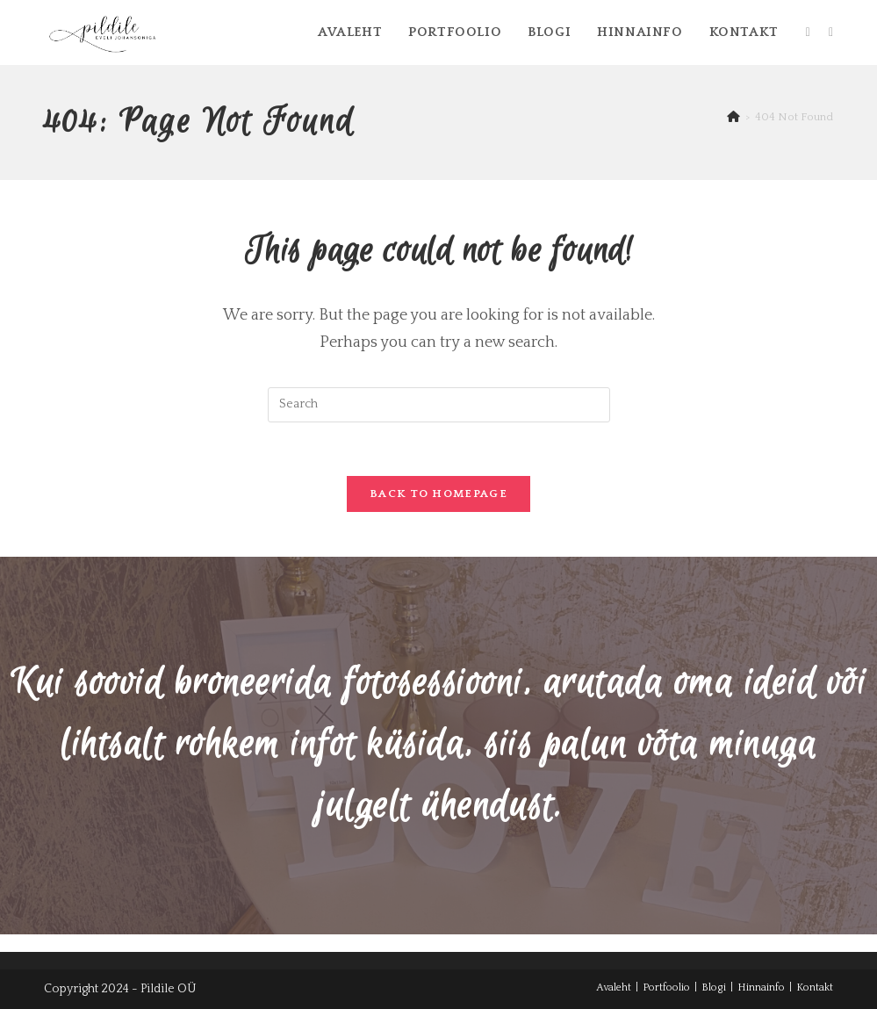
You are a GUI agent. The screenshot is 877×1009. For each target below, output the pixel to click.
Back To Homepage (438, 493)
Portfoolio (666, 987)
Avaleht (613, 987)
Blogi (713, 987)
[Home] (733, 117)
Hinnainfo (761, 987)
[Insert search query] (439, 404)
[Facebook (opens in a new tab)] (808, 32)
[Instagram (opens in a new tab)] (831, 32)
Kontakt (814, 987)
